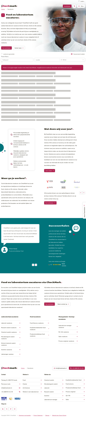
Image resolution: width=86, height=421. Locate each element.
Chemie (25, 387)
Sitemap (47, 418)
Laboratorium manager (50, 402)
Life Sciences (26, 391)
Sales (67, 402)
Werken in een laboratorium (31, 394)
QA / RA (68, 398)
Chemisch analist (49, 383)
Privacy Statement (38, 418)
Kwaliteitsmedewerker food (73, 383)
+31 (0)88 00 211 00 (7, 394)
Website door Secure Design (59, 418)
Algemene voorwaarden (25, 418)
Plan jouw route (5, 387)
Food (24, 383)
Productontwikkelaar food (73, 390)
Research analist (49, 394)
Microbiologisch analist (51, 387)
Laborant (46, 391)
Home (3, 9)
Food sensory (70, 387)
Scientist (46, 398)
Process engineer (71, 394)
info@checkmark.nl (6, 391)
